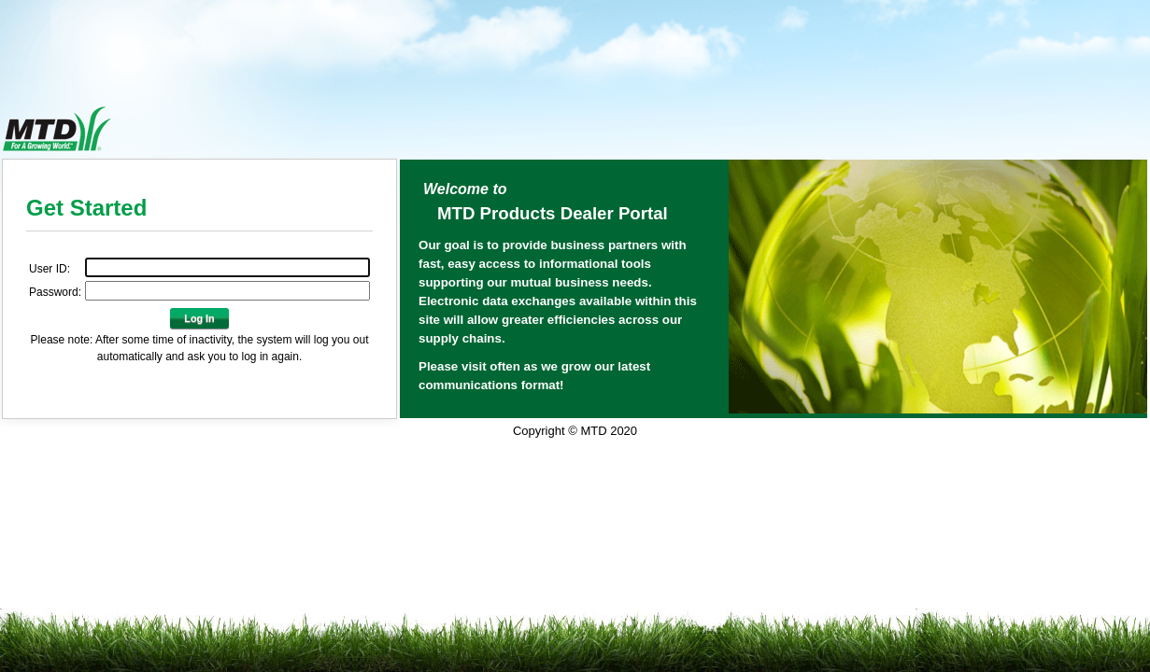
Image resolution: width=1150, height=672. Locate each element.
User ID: (49, 268)
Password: (55, 292)
